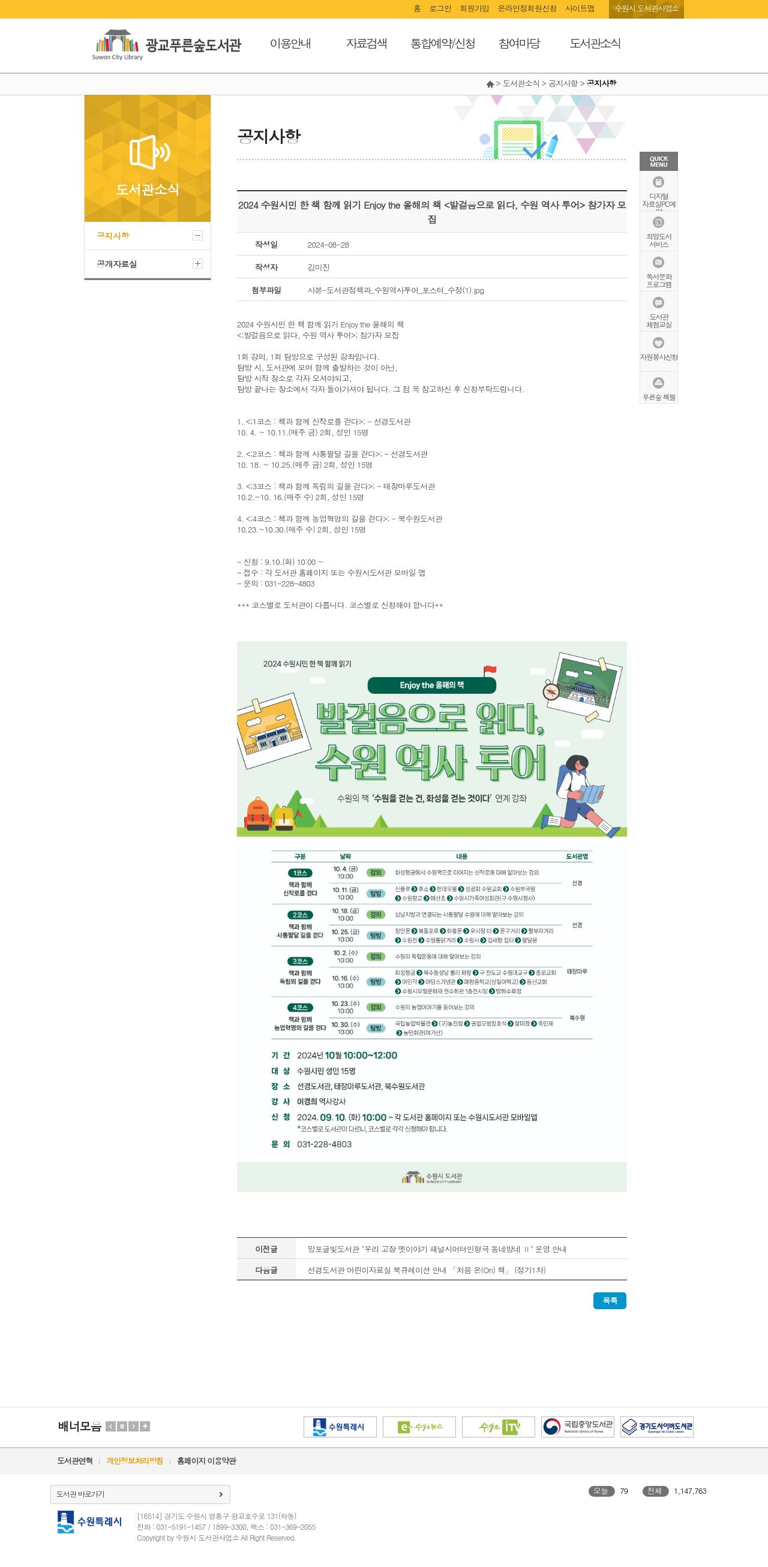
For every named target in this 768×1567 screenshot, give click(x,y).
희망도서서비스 (658, 239)
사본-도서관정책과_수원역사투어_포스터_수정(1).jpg (396, 290)
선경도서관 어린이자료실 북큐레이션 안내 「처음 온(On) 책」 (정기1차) (427, 1270)
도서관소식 (594, 43)
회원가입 (474, 8)
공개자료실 (117, 264)
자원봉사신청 (659, 355)
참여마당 (519, 43)
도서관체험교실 (658, 319)
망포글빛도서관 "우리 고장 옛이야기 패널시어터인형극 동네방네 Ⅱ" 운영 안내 (437, 1249)
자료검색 (366, 43)
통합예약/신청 (442, 43)
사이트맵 (580, 8)
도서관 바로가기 (80, 1493)
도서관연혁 (74, 1460)
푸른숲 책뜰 (658, 396)
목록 (609, 1300)
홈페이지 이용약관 (206, 1460)
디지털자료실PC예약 (658, 203)
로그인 (440, 8)
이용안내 (290, 43)
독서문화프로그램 (658, 279)
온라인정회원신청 (526, 8)
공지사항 (113, 236)
